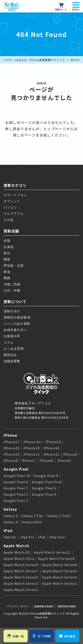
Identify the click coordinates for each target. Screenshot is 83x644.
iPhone (10, 435)
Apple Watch (16, 545)
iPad (8, 530)
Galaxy (10, 509)
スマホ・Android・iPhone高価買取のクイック (34, 60)
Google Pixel (16, 469)
